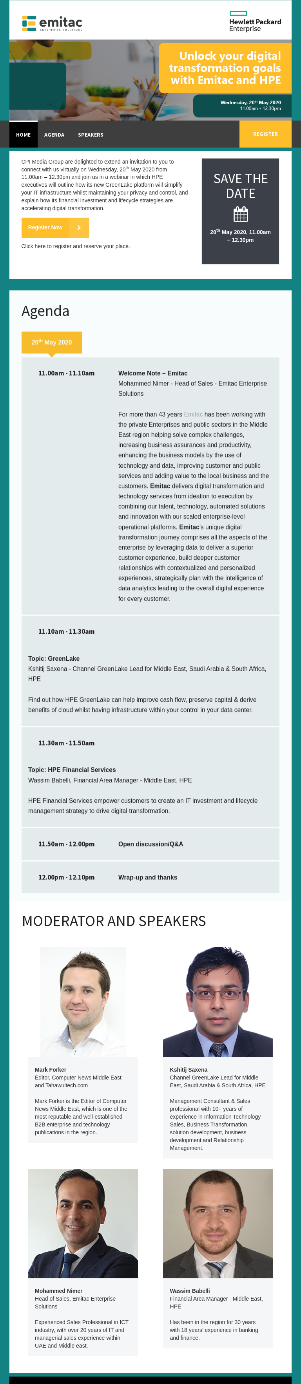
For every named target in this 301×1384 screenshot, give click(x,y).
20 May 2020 (52, 595)
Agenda (54, 134)
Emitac (193, 668)
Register (265, 133)
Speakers (90, 134)
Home (23, 134)
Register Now (59, 228)
